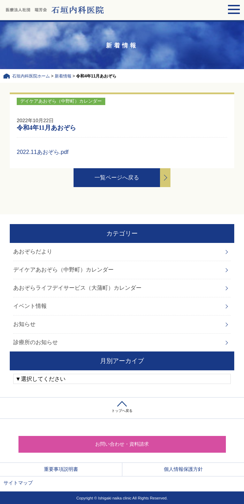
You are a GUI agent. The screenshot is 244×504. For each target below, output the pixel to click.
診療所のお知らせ (35, 342)
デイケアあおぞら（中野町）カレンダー (63, 270)
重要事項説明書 (61, 469)
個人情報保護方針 (183, 469)
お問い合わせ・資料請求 (122, 444)
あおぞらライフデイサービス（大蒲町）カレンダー (77, 288)
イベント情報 (30, 306)
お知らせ (24, 324)
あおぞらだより (32, 251)
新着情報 (63, 76)
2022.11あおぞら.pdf (43, 152)
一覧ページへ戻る (116, 177)
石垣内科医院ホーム (31, 76)
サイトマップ (18, 483)
